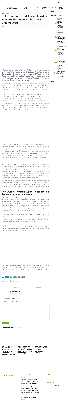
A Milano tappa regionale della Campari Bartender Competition (41, 349)
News (58, 34)
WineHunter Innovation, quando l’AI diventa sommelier (60, 52)
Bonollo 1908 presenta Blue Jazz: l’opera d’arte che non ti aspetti (61, 62)
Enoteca (8, 281)
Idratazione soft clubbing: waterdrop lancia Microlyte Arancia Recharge (25, 349)
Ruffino (12, 281)
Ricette (54, 7)
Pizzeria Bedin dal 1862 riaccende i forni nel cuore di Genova (61, 73)
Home (3, 7)
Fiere (6, 344)
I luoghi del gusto (27, 8)
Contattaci (55, 385)
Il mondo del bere (45, 8)
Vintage (16, 281)
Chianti (3, 281)
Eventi (36, 7)
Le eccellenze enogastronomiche (12, 8)
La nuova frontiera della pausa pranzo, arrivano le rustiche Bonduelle (61, 39)
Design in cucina (61, 8)
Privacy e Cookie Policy (55, 387)
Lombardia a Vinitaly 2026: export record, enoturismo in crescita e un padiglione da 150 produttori (8, 351)
